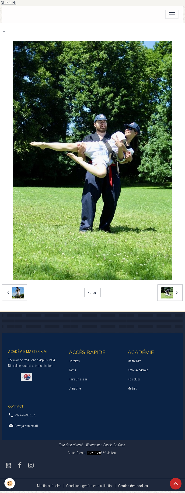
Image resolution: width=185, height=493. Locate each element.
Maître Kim (134, 361)
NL (4, 2)
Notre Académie (138, 370)
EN (14, 2)
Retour (92, 292)
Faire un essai (78, 379)
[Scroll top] (176, 483)
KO (9, 2)
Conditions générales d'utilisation (89, 486)
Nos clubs (134, 379)
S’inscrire (75, 388)
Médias (132, 388)
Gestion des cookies (133, 486)
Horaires (74, 361)
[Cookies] (10, 483)
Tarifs (72, 370)
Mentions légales (49, 486)
